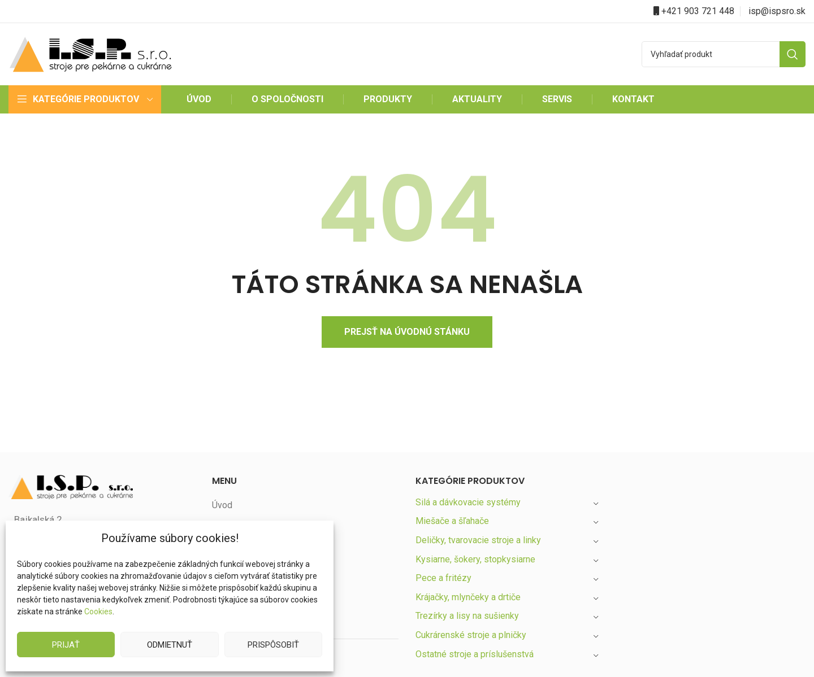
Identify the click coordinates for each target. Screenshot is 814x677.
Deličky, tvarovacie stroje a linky (479, 540)
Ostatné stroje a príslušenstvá (475, 654)
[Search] (724, 54)
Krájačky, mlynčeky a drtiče (470, 597)
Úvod (222, 505)
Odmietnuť (169, 644)
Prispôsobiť (273, 644)
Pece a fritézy (442, 578)
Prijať (66, 644)
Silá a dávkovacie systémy (468, 502)
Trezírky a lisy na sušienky (468, 616)
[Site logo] (90, 53)
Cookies (98, 611)
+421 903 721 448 (697, 11)
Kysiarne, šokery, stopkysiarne (476, 559)
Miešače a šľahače (453, 521)
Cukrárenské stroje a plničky (472, 635)
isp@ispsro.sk (777, 11)
